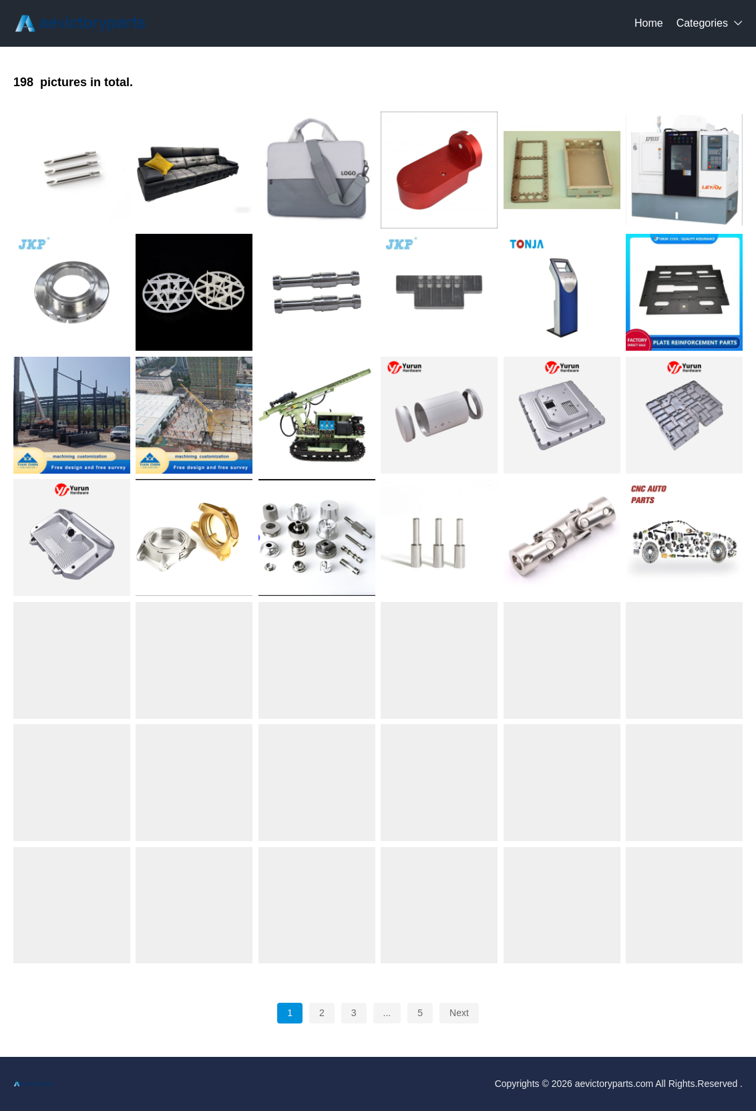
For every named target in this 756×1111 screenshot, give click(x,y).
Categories (702, 23)
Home (648, 23)
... (387, 1012)
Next (459, 1012)
